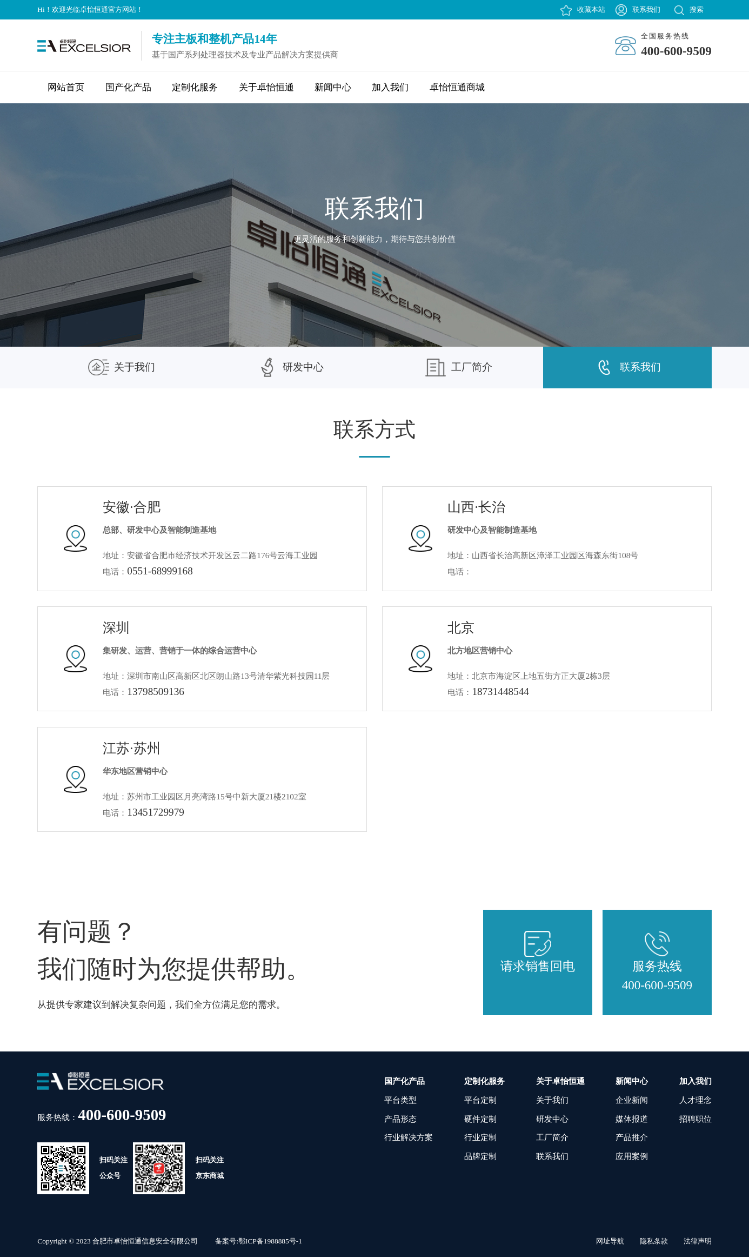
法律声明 (698, 1241)
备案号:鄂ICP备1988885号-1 (258, 1241)
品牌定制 (480, 1156)
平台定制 (480, 1099)
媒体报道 (632, 1118)
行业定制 (480, 1137)
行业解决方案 (408, 1137)
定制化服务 (195, 87)
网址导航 (610, 1241)
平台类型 (400, 1099)
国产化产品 (128, 87)
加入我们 (390, 87)
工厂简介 (458, 368)
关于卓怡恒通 (266, 87)
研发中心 (290, 367)
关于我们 (121, 367)
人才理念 (695, 1099)
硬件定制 (480, 1118)
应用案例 (632, 1156)
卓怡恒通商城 (457, 87)
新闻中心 (333, 87)
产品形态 (400, 1118)
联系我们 (646, 9)
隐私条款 (654, 1241)
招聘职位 (695, 1118)
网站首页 (66, 87)
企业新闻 (632, 1099)
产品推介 (632, 1137)
